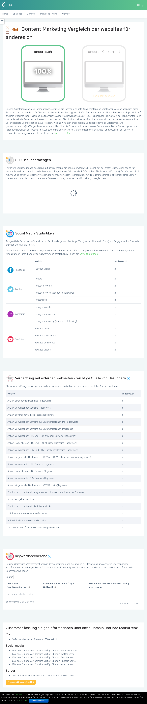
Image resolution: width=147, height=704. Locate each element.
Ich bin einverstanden (39, 701)
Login (141, 5)
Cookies (18, 694)
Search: (26, 577)
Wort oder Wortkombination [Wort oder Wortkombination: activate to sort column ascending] (17, 585)
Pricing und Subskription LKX (21, 682)
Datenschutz (21, 700)
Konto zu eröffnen (63, 133)
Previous (124, 603)
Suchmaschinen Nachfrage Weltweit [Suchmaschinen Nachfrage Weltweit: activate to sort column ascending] (58, 585)
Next (136, 603)
